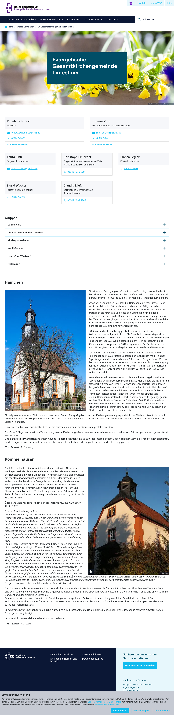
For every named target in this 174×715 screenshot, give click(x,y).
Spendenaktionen (92, 654)
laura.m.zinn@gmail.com (24, 168)
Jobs (169, 3)
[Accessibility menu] (131, 3)
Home (9, 26)
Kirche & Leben (92, 19)
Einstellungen (141, 710)
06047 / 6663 (18, 197)
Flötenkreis (87, 264)
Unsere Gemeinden (50, 19)
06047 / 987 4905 (76, 200)
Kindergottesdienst (87, 240)
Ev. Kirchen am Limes (61, 654)
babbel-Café (87, 225)
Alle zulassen (120, 710)
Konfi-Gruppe (87, 248)
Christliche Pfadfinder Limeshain (87, 232)
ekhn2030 (156, 3)
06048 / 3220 (18, 137)
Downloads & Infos (92, 658)
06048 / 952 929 (75, 171)
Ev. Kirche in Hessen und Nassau (63, 660)
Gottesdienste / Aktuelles (20, 19)
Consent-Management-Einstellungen (105, 701)
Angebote (72, 19)
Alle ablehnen (162, 710)
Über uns (111, 19)
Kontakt (142, 3)
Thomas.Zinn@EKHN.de (108, 132)
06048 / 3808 (131, 168)
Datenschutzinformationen (107, 704)
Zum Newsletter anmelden (140, 665)
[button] (44, 144)
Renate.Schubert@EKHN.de (25, 132)
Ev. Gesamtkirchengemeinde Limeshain (56, 26)
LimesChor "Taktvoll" (87, 256)
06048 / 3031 (103, 137)
